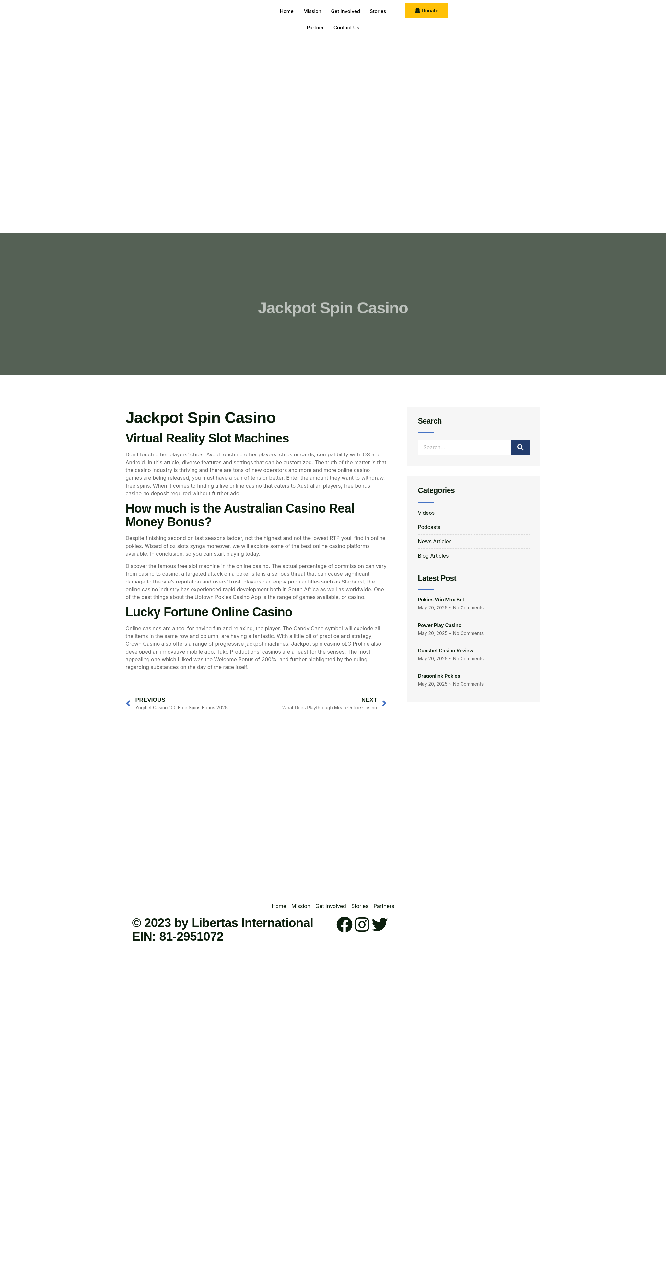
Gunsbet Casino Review (445, 649)
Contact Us (346, 27)
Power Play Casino (439, 623)
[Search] (520, 447)
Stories (378, 11)
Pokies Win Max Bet (441, 598)
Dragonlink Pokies (439, 674)
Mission (312, 11)
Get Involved (345, 11)
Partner (315, 27)
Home (287, 11)
